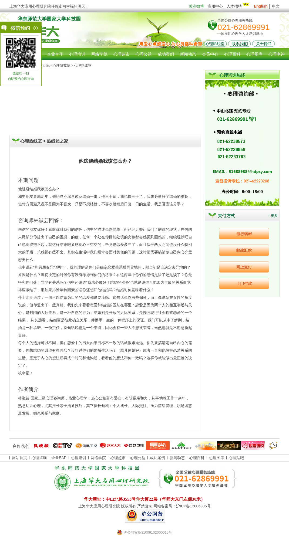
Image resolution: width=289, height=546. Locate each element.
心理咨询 (33, 54)
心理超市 (118, 458)
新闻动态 (177, 458)
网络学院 (98, 458)
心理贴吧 (236, 458)
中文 (276, 6)
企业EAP (58, 458)
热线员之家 (57, 141)
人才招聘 (238, 6)
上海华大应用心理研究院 (51, 65)
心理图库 (216, 458)
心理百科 (196, 458)
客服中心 (215, 6)
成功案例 (157, 458)
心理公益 (137, 458)
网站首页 (11, 54)
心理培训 (78, 458)
